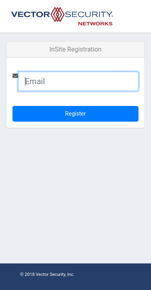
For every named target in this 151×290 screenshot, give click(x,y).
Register (75, 113)
